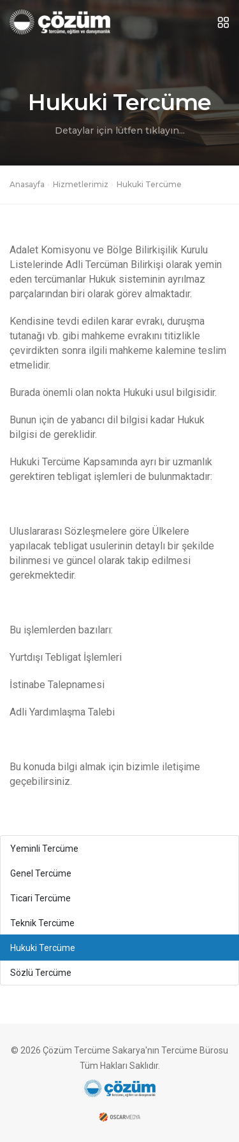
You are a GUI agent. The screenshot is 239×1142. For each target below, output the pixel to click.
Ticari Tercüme (40, 898)
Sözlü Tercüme (40, 973)
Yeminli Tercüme (44, 848)
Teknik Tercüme (42, 923)
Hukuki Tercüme (42, 948)
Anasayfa (27, 184)
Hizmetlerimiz (80, 184)
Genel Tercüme (40, 873)
